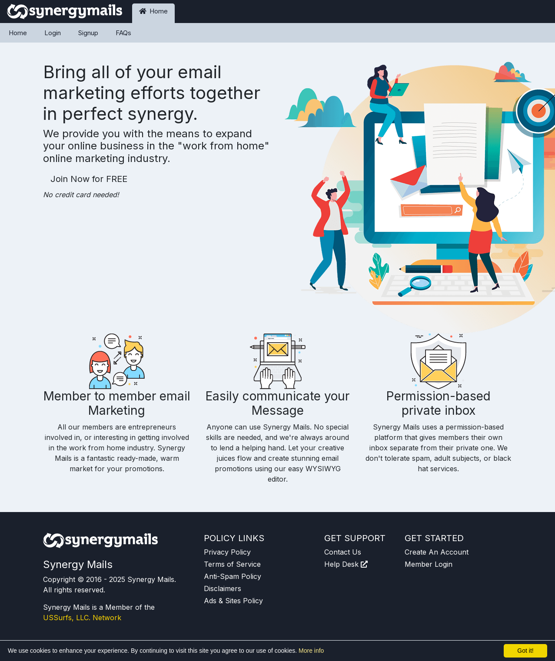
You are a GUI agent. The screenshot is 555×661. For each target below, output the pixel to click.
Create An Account (437, 552)
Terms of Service (232, 564)
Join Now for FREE (88, 179)
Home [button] (153, 11)
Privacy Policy (227, 552)
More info (311, 650)
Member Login (428, 564)
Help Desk (346, 564)
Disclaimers (222, 588)
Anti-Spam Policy (232, 576)
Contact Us (342, 552)
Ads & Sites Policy (233, 600)
